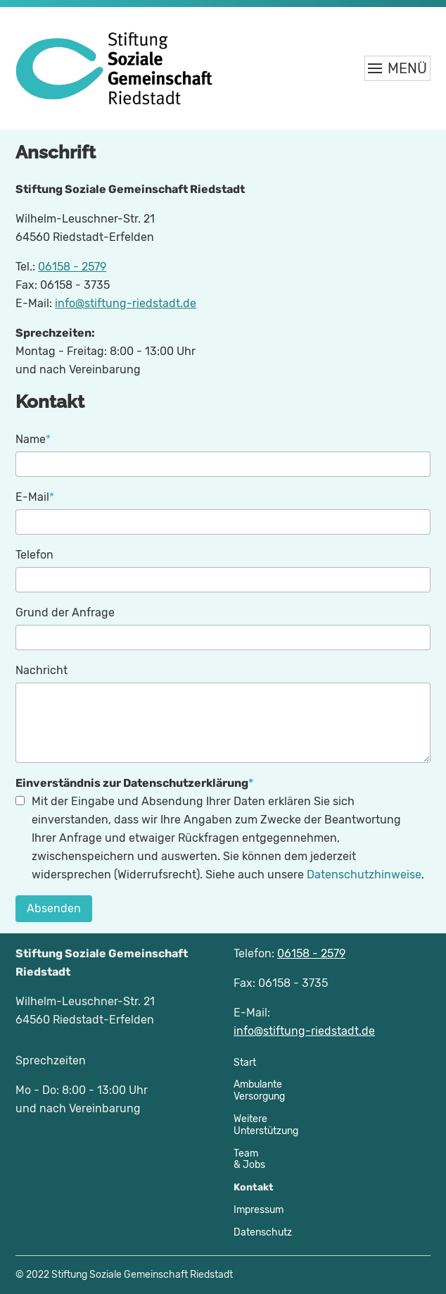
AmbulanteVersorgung (259, 1090)
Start (245, 1063)
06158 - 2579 (72, 266)
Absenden (54, 908)
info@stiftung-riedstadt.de (125, 303)
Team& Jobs (249, 1159)
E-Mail (34, 496)
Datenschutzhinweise (364, 874)
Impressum (258, 1210)
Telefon (34, 554)
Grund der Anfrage (65, 612)
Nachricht (41, 670)
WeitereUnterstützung (266, 1125)
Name (33, 438)
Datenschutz (263, 1232)
